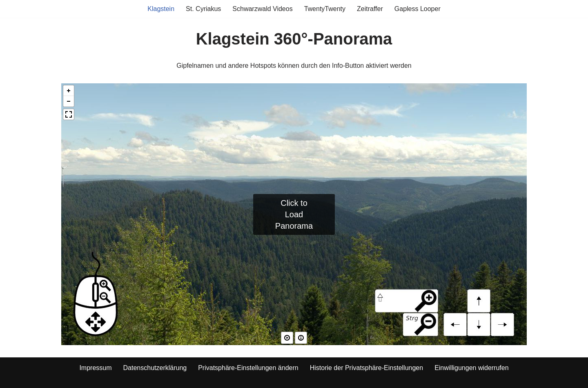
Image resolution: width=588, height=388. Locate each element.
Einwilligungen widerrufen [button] (471, 367)
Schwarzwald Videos (262, 8)
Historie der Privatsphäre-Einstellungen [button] (366, 367)
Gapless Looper (417, 8)
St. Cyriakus (203, 8)
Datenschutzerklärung (155, 367)
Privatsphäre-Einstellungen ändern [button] (248, 367)
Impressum (95, 367)
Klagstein (160, 8)
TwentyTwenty (324, 8)
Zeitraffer (370, 8)
